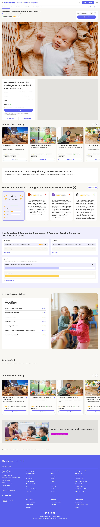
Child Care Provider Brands (8, 490)
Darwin (52, 489)
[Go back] (3, 2)
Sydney (52, 473)
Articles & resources (56, 502)
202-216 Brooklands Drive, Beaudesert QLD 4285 (13, 149)
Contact (22, 461)
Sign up (5, 471)
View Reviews (7, 252)
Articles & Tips (5, 488)
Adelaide (53, 481)
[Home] (3, 449)
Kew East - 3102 (79, 483)
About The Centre (20, 6)
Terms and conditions (45, 516)
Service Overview (30, 502)
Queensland (8, 449)
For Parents (6, 467)
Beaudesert (15, 449)
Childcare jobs (78, 502)
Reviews (13, 6)
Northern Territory (31, 489)
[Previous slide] (5, 135)
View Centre (15, 159)
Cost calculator (6, 480)
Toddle (77, 507)
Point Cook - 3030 (79, 491)
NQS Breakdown (40, 6)
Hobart (52, 491)
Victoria (28, 476)
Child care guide (6, 485)
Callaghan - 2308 (79, 476)
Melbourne (53, 476)
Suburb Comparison (30, 6)
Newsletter (53, 504)
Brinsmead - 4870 (79, 478)
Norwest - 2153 (79, 486)
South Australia (30, 481)
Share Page (10, 118)
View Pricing (55, 252)
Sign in (10, 471)
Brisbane (53, 478)
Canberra (53, 486)
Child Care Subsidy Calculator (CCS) (11, 477)
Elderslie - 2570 (79, 473)
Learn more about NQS (9, 280)
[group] (15, 135)
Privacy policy (56, 516)
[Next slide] (96, 124)
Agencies (28, 507)
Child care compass (7, 483)
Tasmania (28, 491)
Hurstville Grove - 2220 (81, 489)
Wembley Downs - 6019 (81, 481)
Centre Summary (6, 6)
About (16, 461)
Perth (52, 483)
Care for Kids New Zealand (81, 504)
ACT (27, 486)
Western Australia (30, 483)
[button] (8, 394)
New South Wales (30, 473)
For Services (6, 495)
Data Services (29, 504)
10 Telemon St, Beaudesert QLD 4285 (39, 147)
